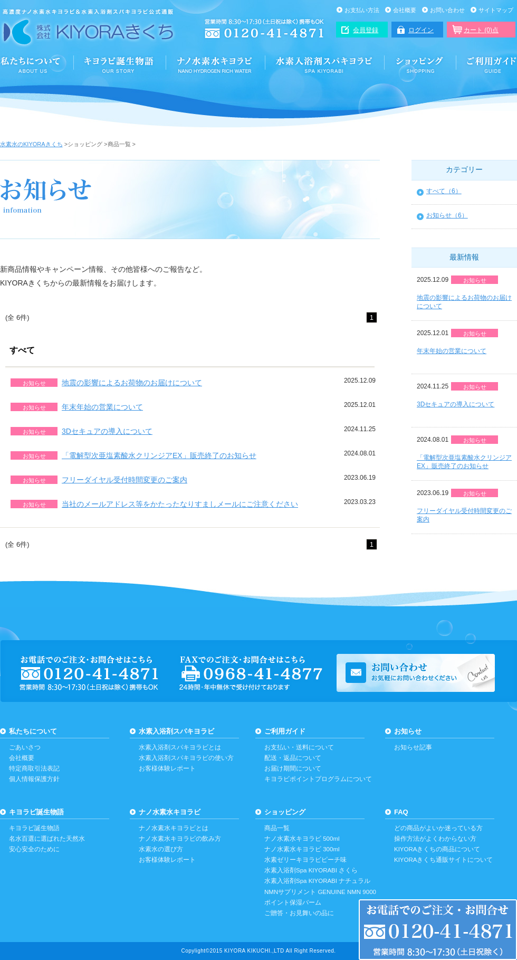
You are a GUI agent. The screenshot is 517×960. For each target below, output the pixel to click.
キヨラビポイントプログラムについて (318, 779)
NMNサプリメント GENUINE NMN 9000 (320, 892)
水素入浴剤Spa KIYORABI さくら (311, 870)
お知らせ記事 (413, 747)
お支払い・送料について (299, 747)
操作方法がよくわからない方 (435, 838)
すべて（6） (444, 191)
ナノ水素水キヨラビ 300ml (302, 849)
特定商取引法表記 (34, 768)
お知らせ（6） (447, 215)
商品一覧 (277, 828)
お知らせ (408, 731)
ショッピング (421, 64)
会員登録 (365, 30)
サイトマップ (495, 10)
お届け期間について (292, 768)
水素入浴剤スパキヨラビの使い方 (186, 758)
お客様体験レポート (167, 768)
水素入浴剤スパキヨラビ (325, 64)
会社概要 (404, 10)
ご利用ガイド (487, 64)
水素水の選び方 (161, 849)
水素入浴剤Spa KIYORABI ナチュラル (317, 881)
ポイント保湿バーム (292, 902)
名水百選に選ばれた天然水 (47, 838)
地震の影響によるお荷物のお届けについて (132, 382)
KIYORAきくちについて (37, 64)
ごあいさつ (25, 747)
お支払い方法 (361, 10)
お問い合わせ (447, 10)
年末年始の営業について (102, 407)
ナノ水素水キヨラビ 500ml (302, 838)
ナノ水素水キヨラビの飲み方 (180, 838)
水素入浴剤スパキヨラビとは (180, 747)
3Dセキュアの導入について (107, 431)
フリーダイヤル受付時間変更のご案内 (124, 480)
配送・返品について (292, 758)
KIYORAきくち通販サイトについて (443, 860)
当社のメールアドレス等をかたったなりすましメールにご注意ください (180, 504)
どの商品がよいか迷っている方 (438, 828)
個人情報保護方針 (34, 779)
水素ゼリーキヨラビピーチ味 (305, 860)
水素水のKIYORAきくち (31, 144)
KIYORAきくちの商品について (437, 849)
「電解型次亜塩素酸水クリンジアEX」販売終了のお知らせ (159, 455)
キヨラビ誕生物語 (36, 812)
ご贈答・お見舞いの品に (299, 913)
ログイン (421, 30)
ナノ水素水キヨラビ (215, 64)
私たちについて (33, 731)
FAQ (401, 812)
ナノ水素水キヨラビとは (173, 828)
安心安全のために (34, 849)
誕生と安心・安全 (120, 64)
